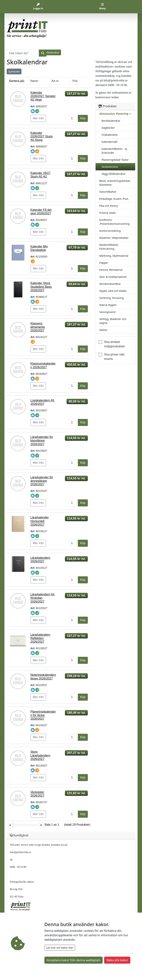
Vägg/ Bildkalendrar (114, 174)
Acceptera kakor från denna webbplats (73, 960)
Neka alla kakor (117, 960)
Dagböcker (108, 127)
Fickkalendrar (110, 135)
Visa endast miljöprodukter (114, 344)
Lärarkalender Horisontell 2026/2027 (40, 521)
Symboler (14, 71)
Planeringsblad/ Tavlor (115, 159)
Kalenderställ (109, 142)
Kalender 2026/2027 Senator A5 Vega (43, 96)
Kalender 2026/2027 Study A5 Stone (42, 136)
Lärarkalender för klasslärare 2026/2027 (42, 440)
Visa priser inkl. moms (114, 356)
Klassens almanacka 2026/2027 (38, 327)
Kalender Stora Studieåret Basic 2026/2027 (41, 287)
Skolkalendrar (110, 166)
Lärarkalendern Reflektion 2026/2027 (40, 638)
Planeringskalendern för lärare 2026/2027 (43, 715)
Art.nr (55, 80)
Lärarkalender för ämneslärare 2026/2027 (42, 481)
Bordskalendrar (111, 120)
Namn (34, 80)
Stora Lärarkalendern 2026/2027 (40, 755)
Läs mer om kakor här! (59, 947)
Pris (75, 80)
